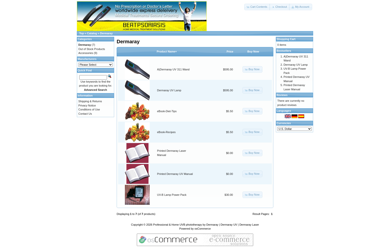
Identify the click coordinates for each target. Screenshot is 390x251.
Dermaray (106, 33)
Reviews (282, 95)
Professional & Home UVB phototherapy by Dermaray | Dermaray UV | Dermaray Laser (206, 224)
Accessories (85, 52)
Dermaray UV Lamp (169, 90)
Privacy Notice (87, 105)
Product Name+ (167, 51)
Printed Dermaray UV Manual (175, 173)
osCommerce (203, 228)
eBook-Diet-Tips (167, 111)
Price (230, 51)
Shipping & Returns (90, 101)
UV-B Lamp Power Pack (172, 194)
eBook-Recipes (166, 132)
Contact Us (85, 113)
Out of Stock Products (91, 49)
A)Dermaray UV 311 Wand (173, 69)
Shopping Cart (286, 39)
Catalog (92, 33)
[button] (257, 7)
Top (81, 33)
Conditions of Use (89, 109)
